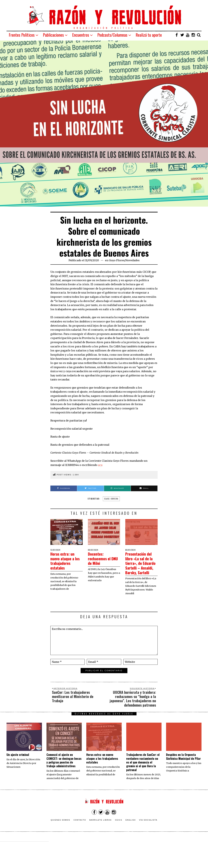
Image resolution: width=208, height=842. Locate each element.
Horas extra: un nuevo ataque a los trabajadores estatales (66, 561)
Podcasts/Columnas (112, 35)
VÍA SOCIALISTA (148, 825)
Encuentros (80, 35)
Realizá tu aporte (149, 35)
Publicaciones (53, 35)
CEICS (118, 825)
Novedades (132, 260)
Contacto (79, 825)
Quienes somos (60, 825)
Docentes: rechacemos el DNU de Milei (100, 558)
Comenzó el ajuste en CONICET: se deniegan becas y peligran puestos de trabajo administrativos (63, 765)
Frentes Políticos (22, 35)
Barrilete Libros (100, 825)
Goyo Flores (116, 260)
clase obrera (111, 498)
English (131, 825)
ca (100, 465)
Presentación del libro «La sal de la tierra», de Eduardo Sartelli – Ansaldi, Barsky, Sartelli (141, 565)
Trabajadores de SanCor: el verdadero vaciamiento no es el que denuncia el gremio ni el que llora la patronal (143, 767)
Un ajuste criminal (17, 759)
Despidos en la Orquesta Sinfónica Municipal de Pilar (183, 761)
